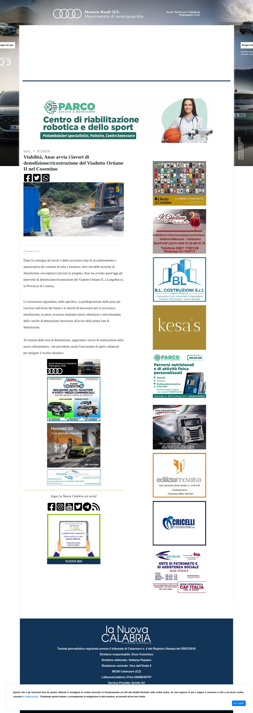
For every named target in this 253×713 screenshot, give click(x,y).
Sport (127, 86)
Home (31, 86)
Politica (73, 86)
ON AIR (217, 87)
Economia (113, 86)
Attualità (98, 86)
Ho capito (239, 703)
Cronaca (59, 86)
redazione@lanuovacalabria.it (134, 683)
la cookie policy (30, 696)
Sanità (85, 86)
